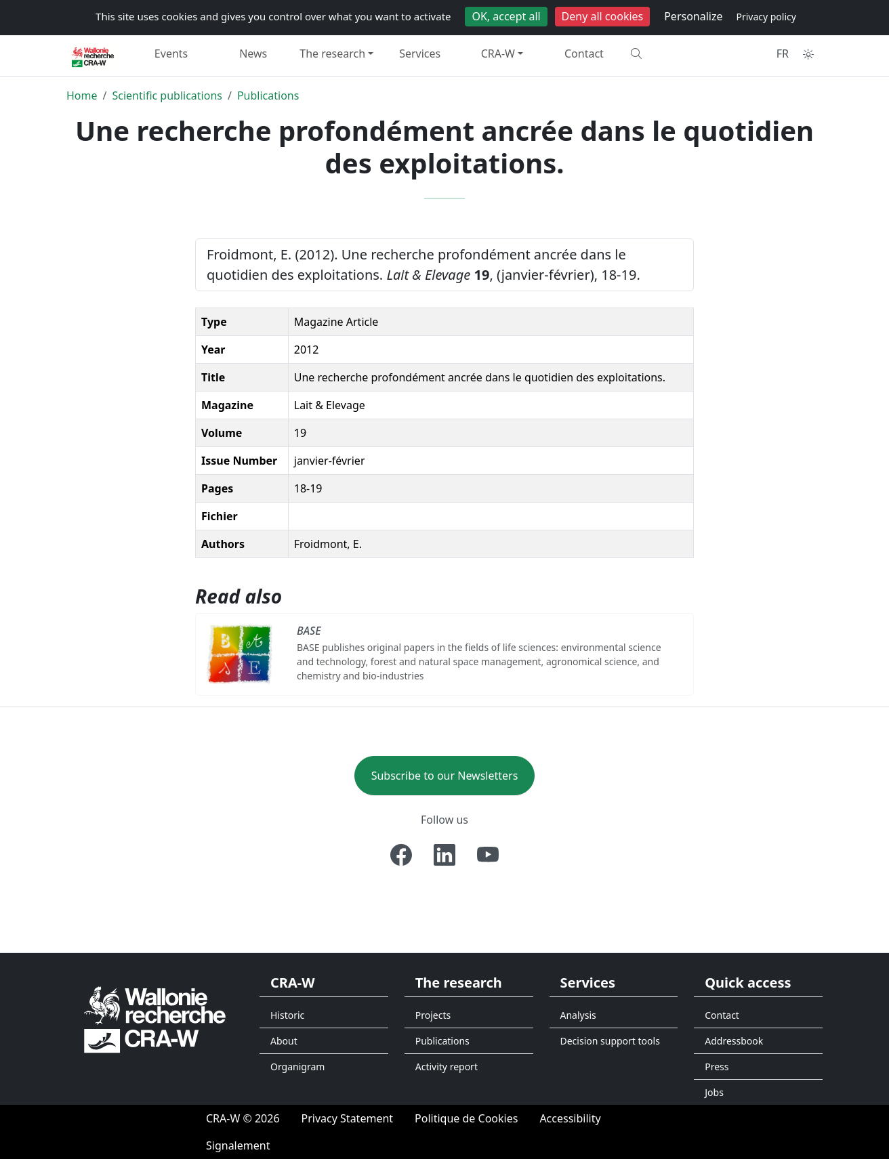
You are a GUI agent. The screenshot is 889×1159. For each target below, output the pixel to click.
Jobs (714, 1092)
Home (82, 95)
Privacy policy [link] (766, 16)
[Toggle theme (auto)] (808, 54)
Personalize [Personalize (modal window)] (693, 16)
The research (332, 53)
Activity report (446, 1066)
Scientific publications (167, 95)
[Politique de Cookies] (466, 1118)
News (253, 53)
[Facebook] (401, 855)
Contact (584, 53)
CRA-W (498, 53)
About (283, 1040)
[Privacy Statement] (348, 1118)
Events (171, 53)
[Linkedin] (444, 855)
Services (419, 53)
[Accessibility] (570, 1118)
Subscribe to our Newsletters (444, 775)
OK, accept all (506, 16)
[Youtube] (488, 855)
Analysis (578, 1015)
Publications (268, 95)
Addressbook (734, 1040)
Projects (433, 1015)
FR (783, 53)
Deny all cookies (603, 16)
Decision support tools (610, 1040)
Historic (287, 1015)
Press (716, 1066)
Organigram (297, 1066)
